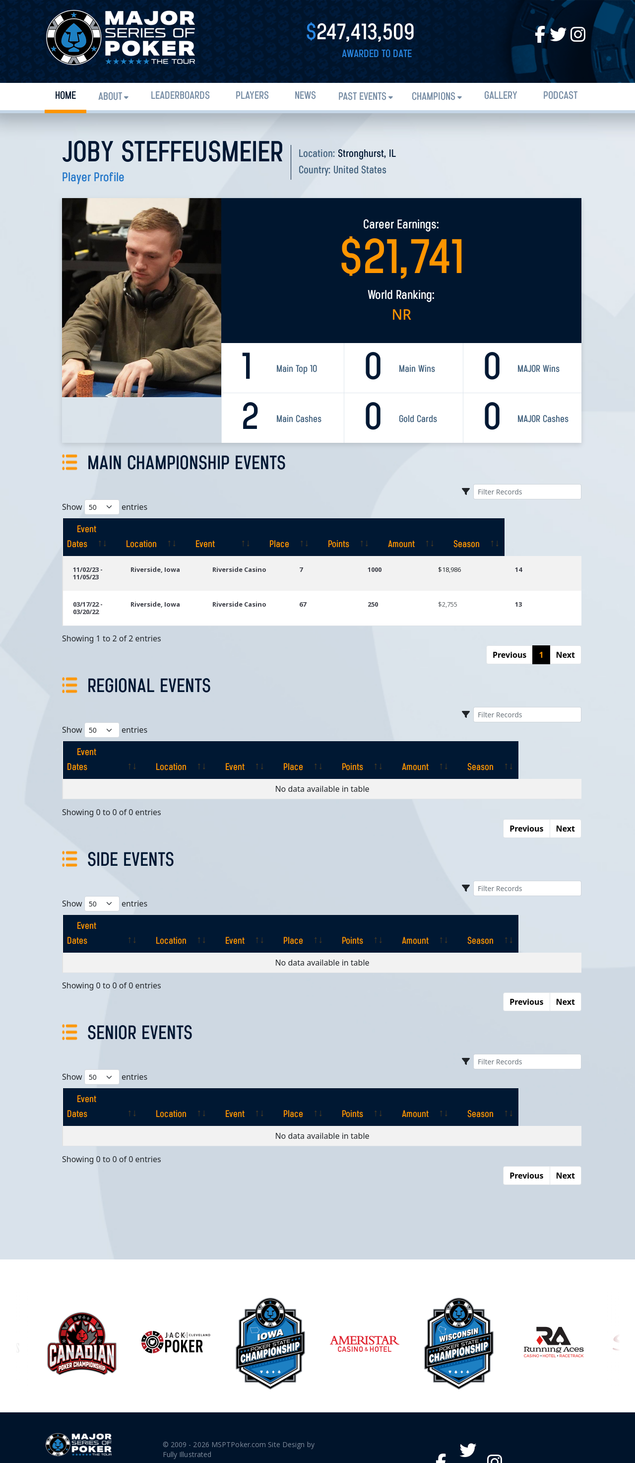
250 (401, 581)
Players (252, 96)
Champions (433, 97)
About (110, 97)
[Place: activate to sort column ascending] (356, 529)
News (305, 96)
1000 (403, 554)
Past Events (362, 97)
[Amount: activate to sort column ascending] (481, 529)
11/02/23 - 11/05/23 (101, 554)
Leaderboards (180, 96)
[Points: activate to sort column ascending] (417, 529)
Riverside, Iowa (193, 554)
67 (339, 581)
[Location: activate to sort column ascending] (199, 529)
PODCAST (560, 96)
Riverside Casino (277, 554)
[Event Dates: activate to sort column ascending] (110, 529)
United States (359, 170)
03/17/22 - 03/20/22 (101, 581)
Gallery (500, 96)
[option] (365, 1269)
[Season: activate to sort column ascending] (548, 529)
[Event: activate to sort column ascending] (283, 529)
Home (65, 96)
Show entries (104, 507)
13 (528, 581)
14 (528, 554)
